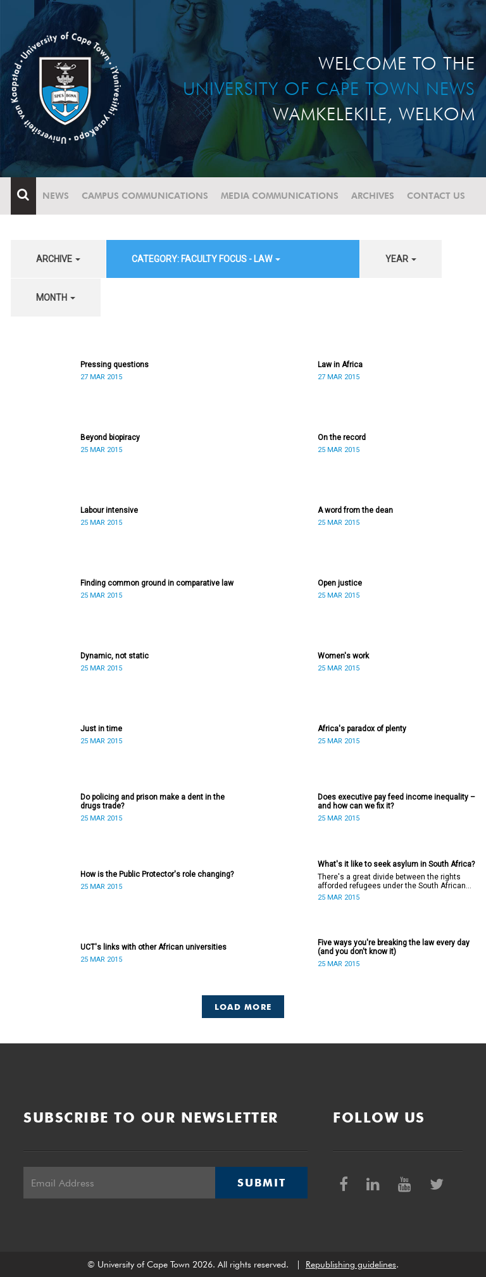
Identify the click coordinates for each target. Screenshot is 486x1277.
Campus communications (145, 196)
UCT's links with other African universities (153, 947)
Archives (372, 196)
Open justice (340, 583)
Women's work (343, 655)
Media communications (280, 196)
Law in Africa (340, 364)
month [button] (55, 298)
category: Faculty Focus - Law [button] (206, 259)
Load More (243, 1007)
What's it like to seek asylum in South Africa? (396, 864)
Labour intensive (109, 510)
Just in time (101, 728)
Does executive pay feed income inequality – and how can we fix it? (396, 801)
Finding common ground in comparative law (157, 583)
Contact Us (436, 196)
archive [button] (58, 259)
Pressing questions (114, 364)
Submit (261, 1182)
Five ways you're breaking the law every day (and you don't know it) (394, 947)
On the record (342, 437)
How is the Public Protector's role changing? (157, 874)
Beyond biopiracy (110, 437)
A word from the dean (355, 510)
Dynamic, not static (114, 655)
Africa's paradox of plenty (362, 728)
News (55, 196)
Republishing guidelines (351, 1264)
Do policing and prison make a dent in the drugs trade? (152, 801)
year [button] (400, 259)
